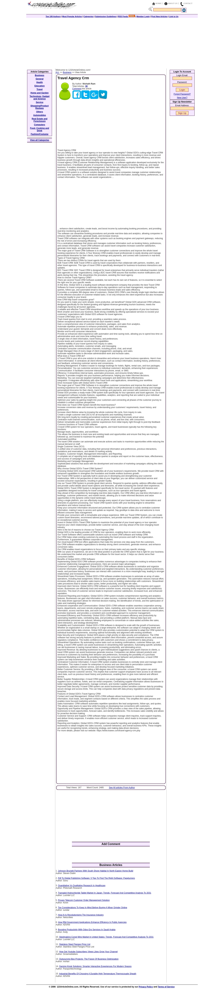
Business (67, 72)
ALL (57, 72)
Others (39, 112)
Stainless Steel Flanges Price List (74, 944)
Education (39, 86)
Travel (40, 89)
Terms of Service (166, 987)
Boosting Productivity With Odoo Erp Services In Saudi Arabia (86, 929)
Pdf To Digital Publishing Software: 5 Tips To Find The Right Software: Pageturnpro (96, 878)
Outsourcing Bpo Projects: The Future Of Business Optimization (88, 959)
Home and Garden (39, 93)
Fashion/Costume (39, 134)
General (40, 79)
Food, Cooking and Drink (39, 129)
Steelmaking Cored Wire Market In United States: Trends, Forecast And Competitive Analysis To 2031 (106, 937)
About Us (172, 3)
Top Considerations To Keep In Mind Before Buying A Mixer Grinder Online (92, 907)
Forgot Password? (182, 94)
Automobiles (39, 115)
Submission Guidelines (105, 16)
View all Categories (39, 140)
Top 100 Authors (53, 16)
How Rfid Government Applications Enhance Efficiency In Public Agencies (92, 922)
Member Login (143, 16)
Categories (88, 16)
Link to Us (173, 16)
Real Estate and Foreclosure (39, 120)
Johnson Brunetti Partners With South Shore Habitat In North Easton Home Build (95, 871)
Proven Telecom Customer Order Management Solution (84, 900)
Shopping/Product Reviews (39, 107)
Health (39, 82)
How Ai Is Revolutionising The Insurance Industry (81, 915)
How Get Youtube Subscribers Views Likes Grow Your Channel (88, 951)
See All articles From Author (122, 787)
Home (158, 3)
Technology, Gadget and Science (40, 97)
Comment (76, 88)
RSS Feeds (126, 16)
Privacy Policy (146, 987)
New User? (182, 97)
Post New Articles (159, 16)
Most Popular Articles (72, 16)
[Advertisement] (112, 42)
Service (39, 102)
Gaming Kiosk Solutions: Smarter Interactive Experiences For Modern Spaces (95, 966)
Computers (39, 124)
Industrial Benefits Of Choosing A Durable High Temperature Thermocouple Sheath (97, 973)
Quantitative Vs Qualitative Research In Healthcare (81, 885)
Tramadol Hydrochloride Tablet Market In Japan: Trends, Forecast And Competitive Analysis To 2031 (104, 893)
